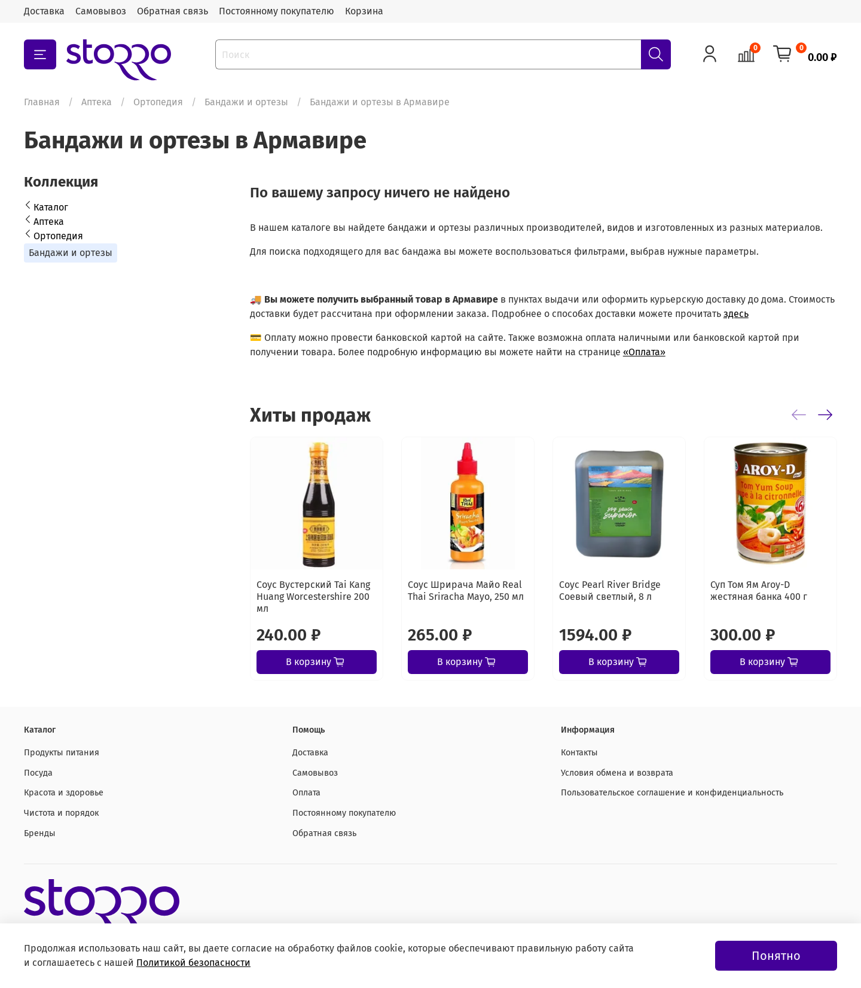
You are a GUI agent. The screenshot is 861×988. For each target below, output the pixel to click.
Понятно (776, 956)
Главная (42, 102)
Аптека (96, 102)
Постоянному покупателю (276, 11)
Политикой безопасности (193, 962)
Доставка (44, 11)
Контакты (579, 753)
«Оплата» (644, 352)
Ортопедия (158, 102)
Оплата (306, 793)
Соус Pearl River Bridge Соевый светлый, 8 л (610, 590)
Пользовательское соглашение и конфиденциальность (672, 793)
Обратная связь (172, 11)
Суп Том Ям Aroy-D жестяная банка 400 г (758, 590)
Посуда (38, 773)
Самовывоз (100, 11)
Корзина (364, 11)
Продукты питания (61, 753)
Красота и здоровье (63, 793)
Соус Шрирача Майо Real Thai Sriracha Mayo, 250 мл (466, 590)
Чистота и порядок (61, 813)
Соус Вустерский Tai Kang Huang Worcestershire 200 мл (313, 596)
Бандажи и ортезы (246, 102)
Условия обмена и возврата (617, 773)
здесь (736, 313)
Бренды (40, 833)
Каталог (50, 207)
